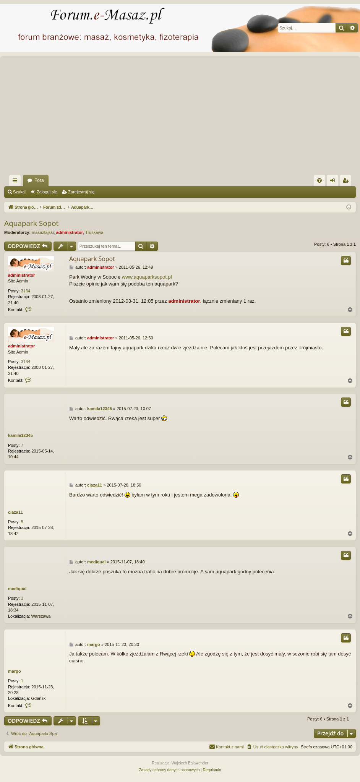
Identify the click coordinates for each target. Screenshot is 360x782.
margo (14, 671)
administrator (69, 232)
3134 (25, 291)
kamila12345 (20, 435)
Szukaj (19, 192)
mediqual (17, 588)
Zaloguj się (47, 192)
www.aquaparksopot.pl (147, 277)
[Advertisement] (181, 117)
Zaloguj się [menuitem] (334, 182)
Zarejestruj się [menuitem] (347, 182)
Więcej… (16, 182)
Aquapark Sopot (31, 223)
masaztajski (43, 232)
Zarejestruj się (81, 192)
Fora (39, 180)
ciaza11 (15, 512)
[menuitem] (319, 180)
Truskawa (94, 232)
